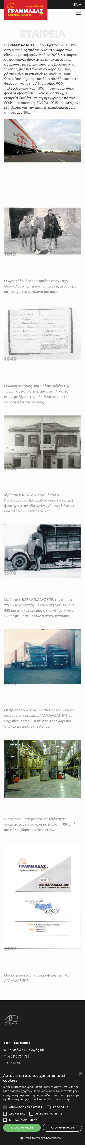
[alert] (42, 1107)
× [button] (80, 1073)
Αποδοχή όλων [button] (22, 1127)
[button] (42, 1138)
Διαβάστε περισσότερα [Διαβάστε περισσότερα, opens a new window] (57, 1099)
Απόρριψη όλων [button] (62, 1127)
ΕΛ (77, 5)
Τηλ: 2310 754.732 (16, 1056)
